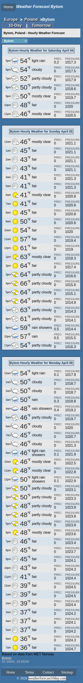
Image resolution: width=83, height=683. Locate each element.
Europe (11, 19)
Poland (31, 19)
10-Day (16, 25)
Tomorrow (41, 25)
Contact (48, 672)
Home (8, 7)
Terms (29, 672)
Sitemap (67, 672)
